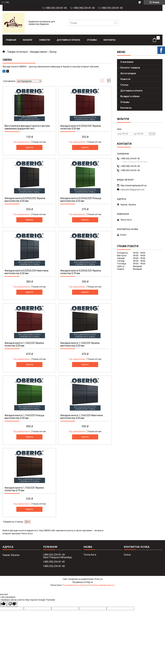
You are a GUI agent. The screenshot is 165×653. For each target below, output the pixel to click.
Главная (11, 40)
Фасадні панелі (38, 51)
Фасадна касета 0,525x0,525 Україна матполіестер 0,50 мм (25, 199)
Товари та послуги (17, 51)
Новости (44, 40)
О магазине (126, 62)
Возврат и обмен (130, 96)
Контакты (110, 40)
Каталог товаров (130, 67)
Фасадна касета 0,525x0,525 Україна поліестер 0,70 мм (80, 272)
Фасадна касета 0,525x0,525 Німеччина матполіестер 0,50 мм (26, 272)
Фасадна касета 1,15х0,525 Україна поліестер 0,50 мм (24, 344)
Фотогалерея (128, 73)
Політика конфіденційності (102, 585)
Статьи (124, 85)
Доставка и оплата (68, 40)
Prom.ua (99, 579)
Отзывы (92, 40)
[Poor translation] (12, 604)
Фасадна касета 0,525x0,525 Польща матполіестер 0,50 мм (80, 199)
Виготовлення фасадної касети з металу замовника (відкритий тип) (27, 127)
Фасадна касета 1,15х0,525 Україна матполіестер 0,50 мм (80, 344)
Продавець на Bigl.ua (82, 582)
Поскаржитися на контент (75, 585)
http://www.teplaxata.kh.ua (133, 185)
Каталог (27, 40)
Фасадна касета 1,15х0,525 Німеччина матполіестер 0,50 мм (81, 416)
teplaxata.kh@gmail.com (132, 189)
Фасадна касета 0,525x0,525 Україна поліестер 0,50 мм (80, 127)
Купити (29, 147)
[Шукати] (116, 23)
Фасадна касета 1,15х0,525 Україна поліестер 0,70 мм (24, 489)
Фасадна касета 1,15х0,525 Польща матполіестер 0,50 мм (24, 416)
